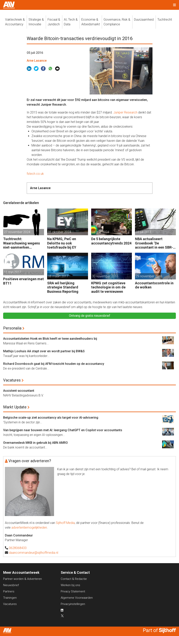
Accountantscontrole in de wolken (154, 285)
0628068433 (18, 548)
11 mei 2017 (12, 272)
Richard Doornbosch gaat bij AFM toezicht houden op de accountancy (53, 364)
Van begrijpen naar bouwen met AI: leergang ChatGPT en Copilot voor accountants (62, 430)
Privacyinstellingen (73, 604)
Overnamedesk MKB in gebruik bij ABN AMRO (35, 443)
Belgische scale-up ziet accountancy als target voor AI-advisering (50, 417)
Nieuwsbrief (11, 585)
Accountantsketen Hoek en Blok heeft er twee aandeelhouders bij (50, 338)
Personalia (12, 328)
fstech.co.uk (35, 174)
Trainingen (10, 597)
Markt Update (15, 407)
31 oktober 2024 (59, 232)
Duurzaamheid (144, 19)
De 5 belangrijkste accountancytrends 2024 (111, 241)
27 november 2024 (17, 232)
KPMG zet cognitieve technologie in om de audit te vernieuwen (108, 287)
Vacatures (12, 380)
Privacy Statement (73, 591)
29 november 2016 (149, 276)
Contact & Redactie (74, 579)
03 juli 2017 (143, 232)
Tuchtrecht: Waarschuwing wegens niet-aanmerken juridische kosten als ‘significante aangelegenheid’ (21, 243)
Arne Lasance (37, 60)
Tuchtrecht (164, 19)
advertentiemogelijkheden (29, 527)
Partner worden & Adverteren (22, 579)
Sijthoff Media (65, 523)
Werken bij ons (70, 585)
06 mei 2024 (100, 232)
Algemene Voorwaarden (77, 597)
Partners (8, 591)
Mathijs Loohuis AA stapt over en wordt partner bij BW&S (44, 351)
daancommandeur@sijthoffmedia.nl (33, 553)
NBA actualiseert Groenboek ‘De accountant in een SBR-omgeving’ (154, 243)
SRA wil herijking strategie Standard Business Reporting (62, 287)
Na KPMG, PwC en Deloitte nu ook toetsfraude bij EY (61, 243)
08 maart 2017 (58, 276)
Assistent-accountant (18, 391)
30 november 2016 (105, 276)
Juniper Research (125, 112)
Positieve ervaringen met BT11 (23, 281)
